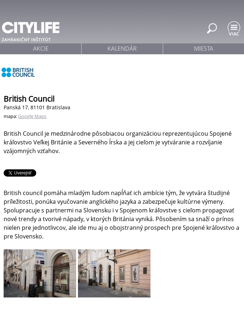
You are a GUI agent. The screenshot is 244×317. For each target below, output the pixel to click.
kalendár (122, 48)
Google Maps (32, 116)
